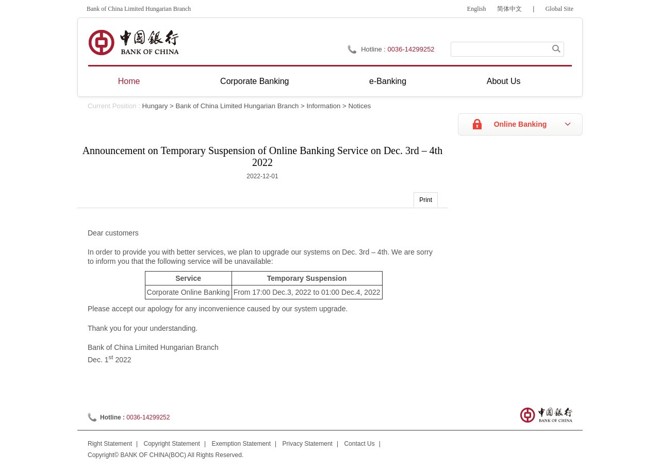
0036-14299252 (411, 49)
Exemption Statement (241, 443)
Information (323, 106)
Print (425, 200)
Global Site (559, 8)
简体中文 (509, 8)
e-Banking (387, 81)
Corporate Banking (254, 81)
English (476, 8)
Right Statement (110, 443)
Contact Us (359, 443)
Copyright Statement (172, 443)
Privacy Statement (308, 443)
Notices (359, 106)
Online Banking (520, 124)
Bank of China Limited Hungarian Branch (237, 106)
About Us (504, 81)
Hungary (155, 106)
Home (129, 81)
